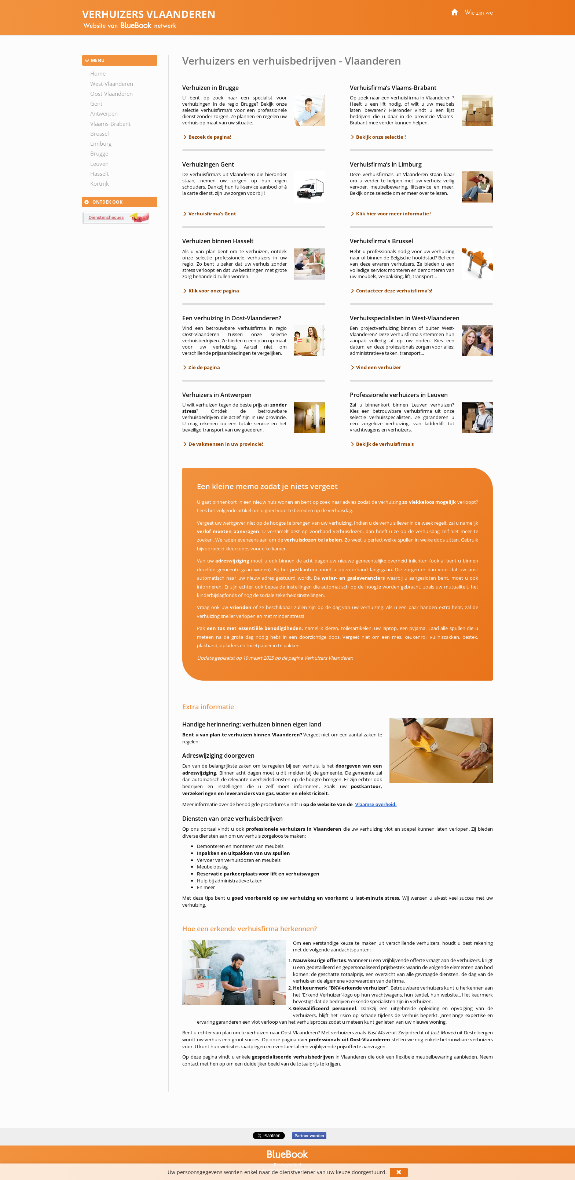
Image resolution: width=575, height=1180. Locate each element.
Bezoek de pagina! (209, 137)
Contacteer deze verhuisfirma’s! (393, 290)
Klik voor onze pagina (213, 290)
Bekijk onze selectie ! (380, 137)
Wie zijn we (479, 13)
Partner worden (309, 1135)
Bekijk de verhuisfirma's (384, 444)
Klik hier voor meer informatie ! (393, 213)
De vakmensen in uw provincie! (225, 444)
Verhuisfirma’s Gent (211, 213)
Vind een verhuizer (378, 367)
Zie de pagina (203, 367)
